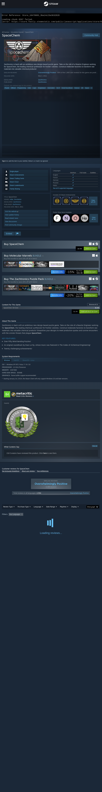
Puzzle (7, 89)
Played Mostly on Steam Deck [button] (77, 516)
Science (76, 89)
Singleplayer (42, 89)
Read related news (11, 220)
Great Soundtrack (67, 89)
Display (74, 508)
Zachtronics (42, 81)
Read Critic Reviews (24, 397)
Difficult (13, 89)
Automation (51, 89)
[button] (91, 250)
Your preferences (43, 472)
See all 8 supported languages (63, 190)
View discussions (11, 223)
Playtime (63, 508)
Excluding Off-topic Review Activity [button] (39, 516)
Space (87, 89)
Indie (29, 89)
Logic (34, 89)
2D (82, 89)
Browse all (93, 306)
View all (94, 447)
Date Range (50, 508)
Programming (22, 89)
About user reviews (28, 472)
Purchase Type (23, 508)
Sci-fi (58, 89)
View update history (12, 216)
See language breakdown (11, 472)
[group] (51, 517)
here (45, 455)
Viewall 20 (93, 202)
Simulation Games (17, 34)
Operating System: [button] (9, 519)
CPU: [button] (22, 519)
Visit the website (12, 213)
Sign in (4, 162)
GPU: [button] (30, 519)
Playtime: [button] (59, 516)
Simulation (17, 201)
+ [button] (91, 89)
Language (37, 508)
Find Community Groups (13, 226)
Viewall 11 (94, 220)
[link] (74, 273)
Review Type (8, 508)
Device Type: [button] (41, 519)
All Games (5, 34)
